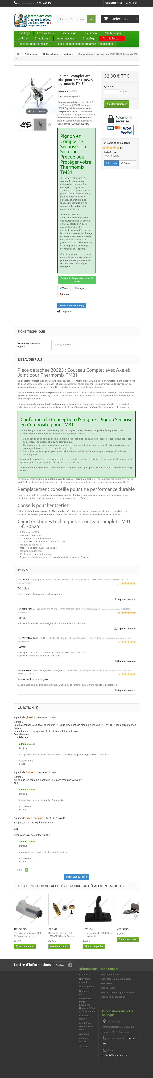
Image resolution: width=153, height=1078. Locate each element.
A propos (84, 1034)
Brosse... (88, 928)
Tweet (64, 288)
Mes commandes (110, 974)
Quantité (108, 86)
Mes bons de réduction (113, 997)
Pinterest (65, 294)
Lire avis (111, 163)
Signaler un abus (124, 599)
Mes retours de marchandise (116, 979)
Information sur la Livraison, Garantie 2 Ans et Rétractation (87, 1004)
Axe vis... (53, 928)
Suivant (49, 124)
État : (60, 96)
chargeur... (123, 928)
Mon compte (109, 969)
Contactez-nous (113, 3)
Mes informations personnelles (117, 992)
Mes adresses (108, 988)
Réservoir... (20, 928)
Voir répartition (112, 156)
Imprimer (67, 311)
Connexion (131, 3)
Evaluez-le (127, 163)
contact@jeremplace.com (115, 1055)
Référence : (63, 91)
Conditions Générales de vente (86, 1026)
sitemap (83, 1046)
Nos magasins (86, 986)
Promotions (85, 974)
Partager (78, 288)
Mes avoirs (107, 983)
